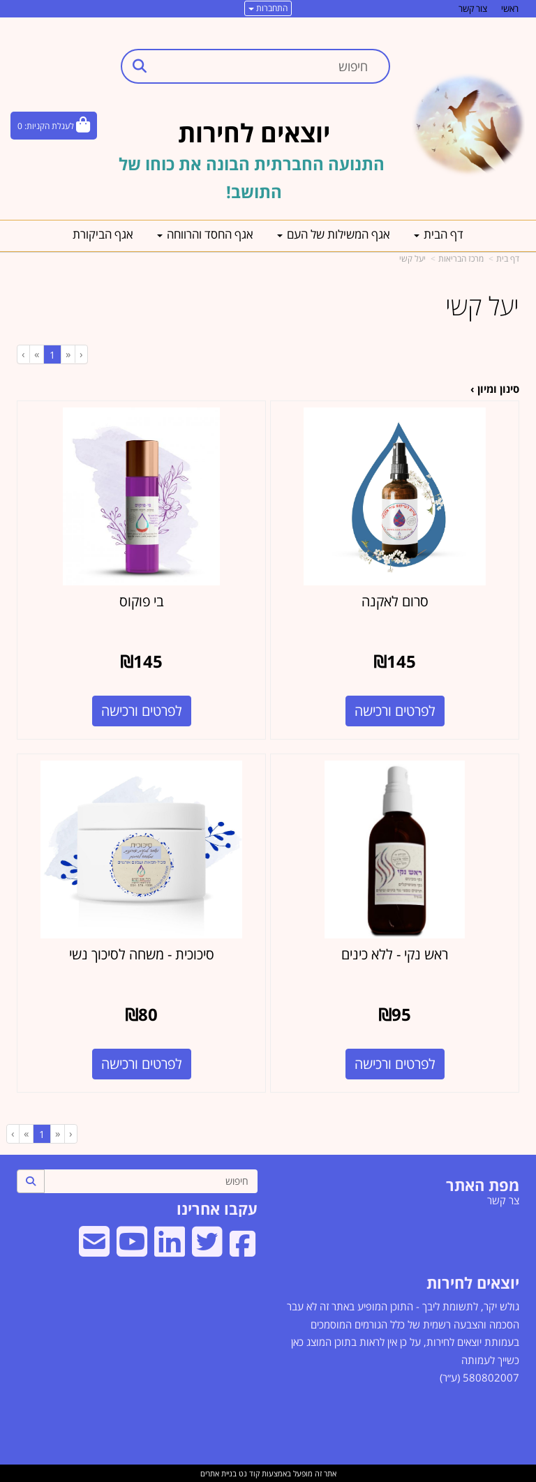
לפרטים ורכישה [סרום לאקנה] (395, 710)
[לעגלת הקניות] (53, 126)
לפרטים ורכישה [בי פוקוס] (141, 710)
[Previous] (68, 354)
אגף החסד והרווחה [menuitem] (205, 234)
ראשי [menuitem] (510, 8)
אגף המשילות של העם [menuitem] (333, 234)
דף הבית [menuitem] (438, 234)
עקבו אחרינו (217, 1208)
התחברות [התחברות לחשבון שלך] (268, 8)
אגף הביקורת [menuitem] (103, 234)
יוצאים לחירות (472, 1282)
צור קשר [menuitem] (473, 8)
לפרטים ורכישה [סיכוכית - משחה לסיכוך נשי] (141, 1063)
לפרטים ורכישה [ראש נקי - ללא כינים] (395, 1063)
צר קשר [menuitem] (503, 1200)
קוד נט (248, 1473)
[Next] (36, 354)
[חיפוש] (151, 1181)
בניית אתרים (218, 1473)
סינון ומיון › (494, 389)
